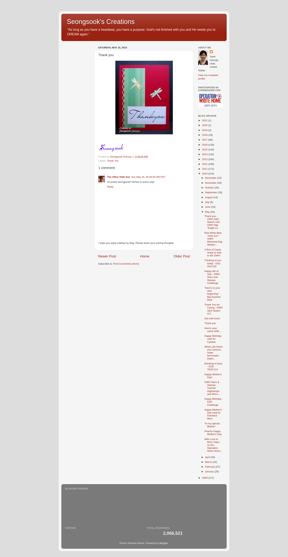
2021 (205, 120)
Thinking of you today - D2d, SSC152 (212, 263)
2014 (205, 154)
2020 (205, 125)
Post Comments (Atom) (126, 263)
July (207, 202)
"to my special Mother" (212, 425)
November (211, 182)
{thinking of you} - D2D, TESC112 (213, 366)
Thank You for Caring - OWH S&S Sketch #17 (213, 309)
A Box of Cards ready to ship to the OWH (212, 252)
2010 (205, 173)
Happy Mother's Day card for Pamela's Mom (213, 414)
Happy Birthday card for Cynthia (212, 339)
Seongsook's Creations (101, 21)
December (211, 177)
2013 (205, 159)
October (210, 187)
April (208, 457)
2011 (205, 168)
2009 (205, 477)
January (210, 471)
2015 (205, 149)
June (208, 207)
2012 (205, 164)
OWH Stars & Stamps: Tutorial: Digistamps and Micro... (212, 388)
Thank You (113, 160)
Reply (110, 186)
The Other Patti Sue (118, 177)
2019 (205, 130)
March (209, 462)
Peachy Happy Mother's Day (213, 433)
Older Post (182, 256)
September (211, 192)
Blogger (163, 543)
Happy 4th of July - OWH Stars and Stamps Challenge (212, 277)
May (207, 212)
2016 (205, 144)
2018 (205, 135)
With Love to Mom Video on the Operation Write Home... (213, 445)
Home (144, 256)
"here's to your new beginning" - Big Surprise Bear (212, 294)
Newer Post (107, 256)
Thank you (210, 323)
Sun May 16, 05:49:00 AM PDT (148, 177)
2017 (205, 139)
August (209, 197)
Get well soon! (212, 318)
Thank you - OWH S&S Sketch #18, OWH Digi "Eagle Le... (212, 222)
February (210, 466)
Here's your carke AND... (212, 330)
